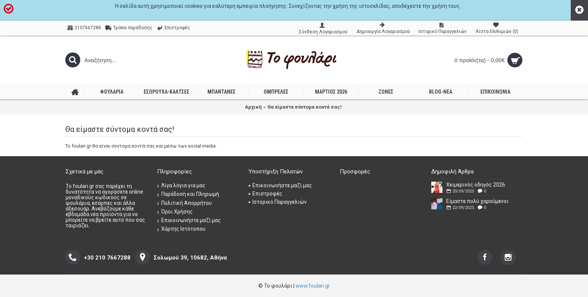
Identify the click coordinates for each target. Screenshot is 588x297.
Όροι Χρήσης (175, 212)
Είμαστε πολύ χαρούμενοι (477, 201)
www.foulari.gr (313, 286)
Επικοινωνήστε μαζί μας (189, 220)
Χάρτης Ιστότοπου (181, 229)
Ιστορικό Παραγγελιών (278, 202)
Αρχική (253, 107)
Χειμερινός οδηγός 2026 (475, 185)
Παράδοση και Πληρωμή (188, 194)
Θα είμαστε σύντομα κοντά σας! (304, 107)
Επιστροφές (265, 194)
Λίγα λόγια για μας (181, 185)
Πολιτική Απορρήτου (184, 203)
